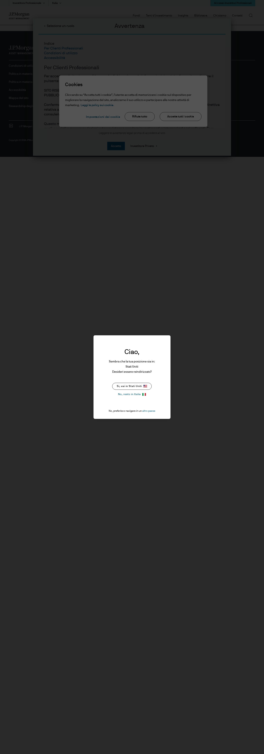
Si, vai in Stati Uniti (132, 386)
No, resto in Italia (132, 394)
